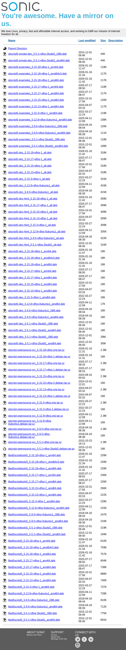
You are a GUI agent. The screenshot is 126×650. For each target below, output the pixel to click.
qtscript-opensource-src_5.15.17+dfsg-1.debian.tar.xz (39, 369)
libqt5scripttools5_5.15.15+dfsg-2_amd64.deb (34, 488)
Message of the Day (59, 639)
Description (115, 40)
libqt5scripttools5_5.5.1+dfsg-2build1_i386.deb (35, 527)
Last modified (87, 40)
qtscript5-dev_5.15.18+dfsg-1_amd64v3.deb (34, 257)
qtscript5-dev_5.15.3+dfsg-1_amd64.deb (31, 297)
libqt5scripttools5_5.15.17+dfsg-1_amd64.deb (34, 481)
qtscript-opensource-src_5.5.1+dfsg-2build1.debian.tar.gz (41, 448)
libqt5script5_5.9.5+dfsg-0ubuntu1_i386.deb (33, 600)
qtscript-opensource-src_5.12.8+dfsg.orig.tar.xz (35, 415)
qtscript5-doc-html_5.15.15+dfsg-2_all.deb (32, 211)
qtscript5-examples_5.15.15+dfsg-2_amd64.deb (36, 100)
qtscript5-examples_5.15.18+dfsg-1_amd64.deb (36, 80)
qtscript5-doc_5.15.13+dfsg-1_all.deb (30, 172)
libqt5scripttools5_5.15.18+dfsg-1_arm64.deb (34, 455)
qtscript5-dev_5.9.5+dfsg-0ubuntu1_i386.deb (34, 310)
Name (11, 40)
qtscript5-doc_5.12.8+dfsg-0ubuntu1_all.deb (34, 185)
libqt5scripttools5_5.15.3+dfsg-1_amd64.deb (34, 501)
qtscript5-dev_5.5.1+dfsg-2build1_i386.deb (33, 323)
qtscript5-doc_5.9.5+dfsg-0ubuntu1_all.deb (33, 192)
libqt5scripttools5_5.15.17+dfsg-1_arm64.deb (34, 475)
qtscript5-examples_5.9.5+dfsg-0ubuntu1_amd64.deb (39, 132)
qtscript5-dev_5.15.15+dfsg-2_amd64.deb (32, 284)
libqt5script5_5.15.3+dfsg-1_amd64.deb (31, 587)
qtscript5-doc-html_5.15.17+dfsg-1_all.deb (32, 205)
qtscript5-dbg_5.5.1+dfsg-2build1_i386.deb (33, 336)
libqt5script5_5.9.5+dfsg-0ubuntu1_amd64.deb (35, 606)
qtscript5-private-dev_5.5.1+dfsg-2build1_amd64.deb (39, 60)
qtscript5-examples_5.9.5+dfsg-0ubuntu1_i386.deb (37, 126)
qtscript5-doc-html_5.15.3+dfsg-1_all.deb (32, 225)
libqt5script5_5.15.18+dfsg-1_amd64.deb (32, 554)
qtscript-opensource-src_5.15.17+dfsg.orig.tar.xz (36, 363)
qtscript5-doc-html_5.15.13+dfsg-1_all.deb (32, 218)
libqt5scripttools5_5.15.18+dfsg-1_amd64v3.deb (36, 461)
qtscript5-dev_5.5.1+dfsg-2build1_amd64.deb (34, 330)
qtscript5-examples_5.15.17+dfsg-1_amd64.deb (36, 93)
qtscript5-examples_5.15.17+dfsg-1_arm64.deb (35, 86)
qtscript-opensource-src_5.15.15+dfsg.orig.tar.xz (36, 376)
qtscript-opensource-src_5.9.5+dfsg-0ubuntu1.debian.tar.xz (29, 435)
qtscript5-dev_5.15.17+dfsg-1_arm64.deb (32, 271)
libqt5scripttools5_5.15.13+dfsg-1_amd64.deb (34, 494)
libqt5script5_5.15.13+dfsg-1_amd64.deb (32, 580)
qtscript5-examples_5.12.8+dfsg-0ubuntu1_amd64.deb (40, 119)
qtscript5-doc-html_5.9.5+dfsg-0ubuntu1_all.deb (36, 238)
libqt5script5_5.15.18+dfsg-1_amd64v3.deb (33, 547)
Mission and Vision (34, 635)
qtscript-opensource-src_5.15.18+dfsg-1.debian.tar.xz (39, 356)
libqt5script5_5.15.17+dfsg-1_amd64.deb (32, 567)
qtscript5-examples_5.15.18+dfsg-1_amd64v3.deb (37, 73)
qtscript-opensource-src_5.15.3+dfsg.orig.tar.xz (35, 402)
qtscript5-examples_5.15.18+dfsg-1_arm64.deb (35, 67)
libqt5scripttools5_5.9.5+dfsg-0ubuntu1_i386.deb (36, 514)
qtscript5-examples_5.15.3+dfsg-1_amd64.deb (35, 113)
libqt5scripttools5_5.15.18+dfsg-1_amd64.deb (34, 468)
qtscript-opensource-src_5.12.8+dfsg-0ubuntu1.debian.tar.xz (30, 422)
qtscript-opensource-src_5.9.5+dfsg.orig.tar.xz (35, 429)
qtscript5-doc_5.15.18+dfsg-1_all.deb (30, 152)
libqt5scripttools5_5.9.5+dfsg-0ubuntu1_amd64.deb (38, 521)
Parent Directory (17, 48)
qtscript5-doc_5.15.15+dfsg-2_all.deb (30, 165)
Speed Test (55, 637)
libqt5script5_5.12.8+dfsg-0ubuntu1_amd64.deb (36, 593)
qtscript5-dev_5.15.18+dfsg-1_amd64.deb (32, 264)
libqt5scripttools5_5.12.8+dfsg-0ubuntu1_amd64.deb (38, 508)
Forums (54, 635)
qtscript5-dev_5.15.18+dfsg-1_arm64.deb (32, 251)
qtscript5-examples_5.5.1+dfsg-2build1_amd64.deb (38, 146)
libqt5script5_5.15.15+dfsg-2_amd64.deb (32, 573)
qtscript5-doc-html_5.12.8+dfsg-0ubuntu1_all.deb (36, 231)
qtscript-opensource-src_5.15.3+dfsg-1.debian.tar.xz (38, 409)
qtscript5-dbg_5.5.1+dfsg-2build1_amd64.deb (34, 343)
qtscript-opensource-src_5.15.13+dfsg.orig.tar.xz (36, 389)
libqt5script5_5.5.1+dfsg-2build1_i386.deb (32, 613)
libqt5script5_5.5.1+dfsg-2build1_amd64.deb (34, 619)
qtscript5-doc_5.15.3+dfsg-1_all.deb (29, 179)
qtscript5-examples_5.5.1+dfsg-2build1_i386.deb (36, 139)
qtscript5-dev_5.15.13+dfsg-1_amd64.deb (32, 290)
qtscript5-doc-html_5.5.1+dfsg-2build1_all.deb (34, 244)
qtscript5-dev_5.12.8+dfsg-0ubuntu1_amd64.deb (36, 304)
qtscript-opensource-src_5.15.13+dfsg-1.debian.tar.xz (39, 396)
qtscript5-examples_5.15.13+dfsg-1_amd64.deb (36, 106)
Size (103, 40)
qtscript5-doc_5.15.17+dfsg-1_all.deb (30, 159)
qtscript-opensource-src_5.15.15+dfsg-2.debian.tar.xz (39, 383)
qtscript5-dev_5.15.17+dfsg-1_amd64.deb (32, 277)
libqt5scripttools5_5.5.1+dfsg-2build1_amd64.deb (36, 534)
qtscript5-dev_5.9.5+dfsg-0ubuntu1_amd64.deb (35, 317)
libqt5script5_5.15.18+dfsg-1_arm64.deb (31, 540)
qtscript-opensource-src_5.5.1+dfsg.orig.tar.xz (35, 442)
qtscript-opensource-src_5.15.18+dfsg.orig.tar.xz (36, 350)
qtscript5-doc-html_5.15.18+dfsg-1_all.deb (32, 198)
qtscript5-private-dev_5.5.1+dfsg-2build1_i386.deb (37, 53)
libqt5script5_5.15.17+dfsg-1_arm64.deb (31, 560)
